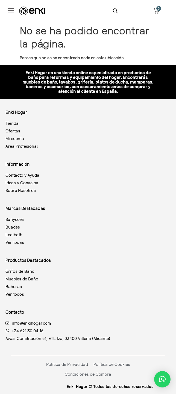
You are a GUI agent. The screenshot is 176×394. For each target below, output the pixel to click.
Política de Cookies (111, 364)
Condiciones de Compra (88, 374)
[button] (162, 379)
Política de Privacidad (67, 364)
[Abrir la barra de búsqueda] (115, 10)
